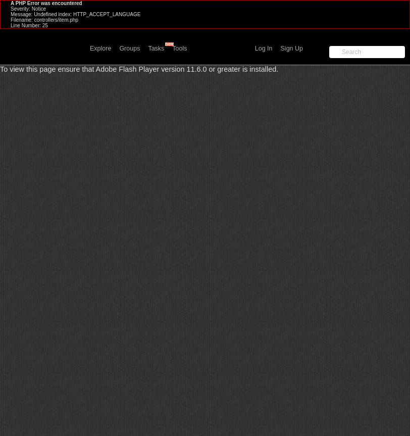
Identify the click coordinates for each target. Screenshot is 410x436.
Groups (129, 48)
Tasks (156, 48)
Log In (264, 48)
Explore (100, 48)
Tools (179, 48)
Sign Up (292, 48)
